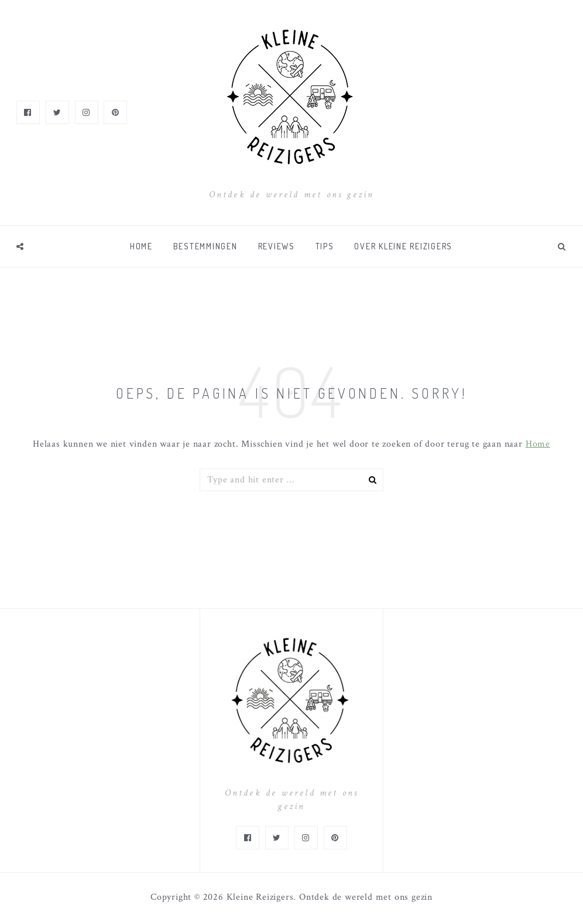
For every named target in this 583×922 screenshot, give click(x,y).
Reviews (276, 246)
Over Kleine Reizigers (403, 246)
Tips (324, 246)
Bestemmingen (205, 246)
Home (141, 246)
